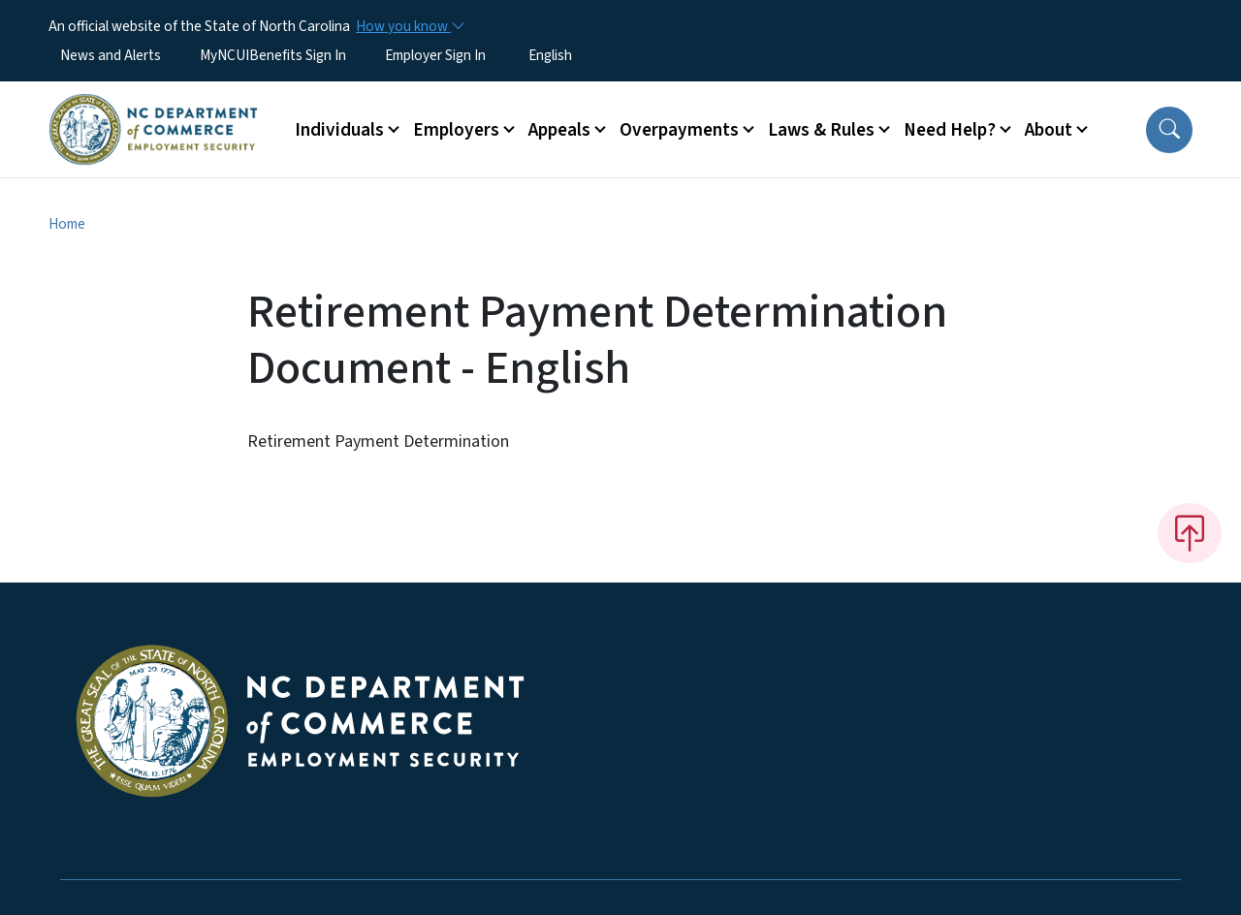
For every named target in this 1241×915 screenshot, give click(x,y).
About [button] (1048, 129)
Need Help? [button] (950, 129)
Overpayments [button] (679, 129)
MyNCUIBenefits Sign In (273, 55)
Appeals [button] (559, 129)
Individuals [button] (339, 129)
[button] (1169, 130)
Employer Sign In (435, 55)
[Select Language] (580, 55)
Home (66, 224)
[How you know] (409, 26)
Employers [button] (456, 129)
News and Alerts (110, 55)
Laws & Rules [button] (821, 129)
